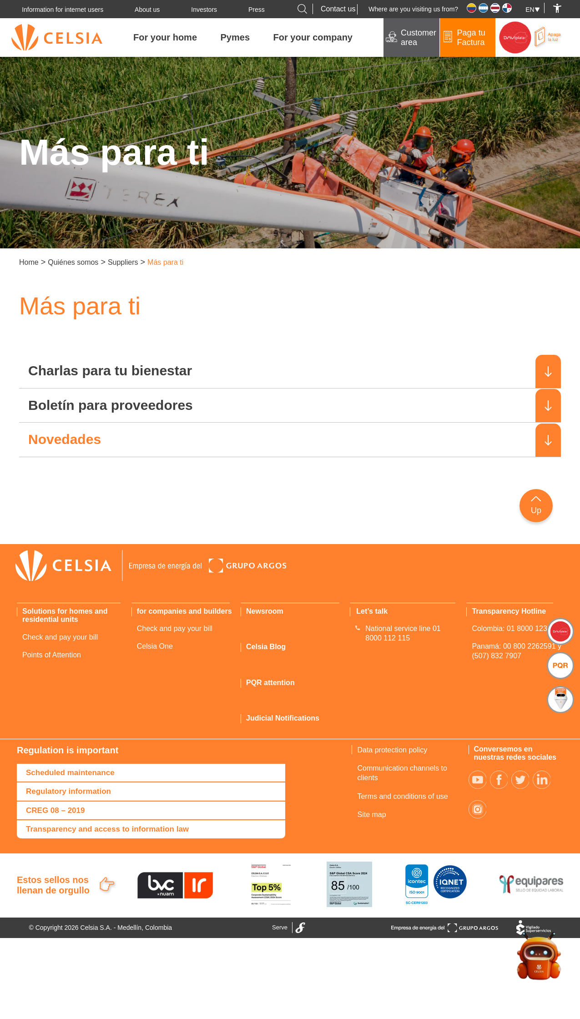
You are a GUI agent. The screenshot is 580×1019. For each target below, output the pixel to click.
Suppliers (123, 262)
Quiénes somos (73, 262)
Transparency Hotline (509, 611)
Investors (204, 9)
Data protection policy (392, 750)
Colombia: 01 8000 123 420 (516, 629)
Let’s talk (372, 611)
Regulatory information (68, 791)
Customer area (418, 37)
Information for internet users (62, 9)
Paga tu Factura (471, 37)
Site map (371, 814)
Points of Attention (51, 655)
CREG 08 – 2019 (55, 810)
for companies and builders (184, 611)
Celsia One (155, 646)
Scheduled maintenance (70, 772)
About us (147, 9)
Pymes (235, 37)
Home (29, 262)
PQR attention (270, 682)
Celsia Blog (266, 647)
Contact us (338, 9)
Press (256, 9)
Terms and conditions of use (402, 796)
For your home (165, 37)
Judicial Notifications (282, 718)
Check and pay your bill (60, 637)
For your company (313, 37)
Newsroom (264, 611)
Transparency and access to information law (107, 829)
